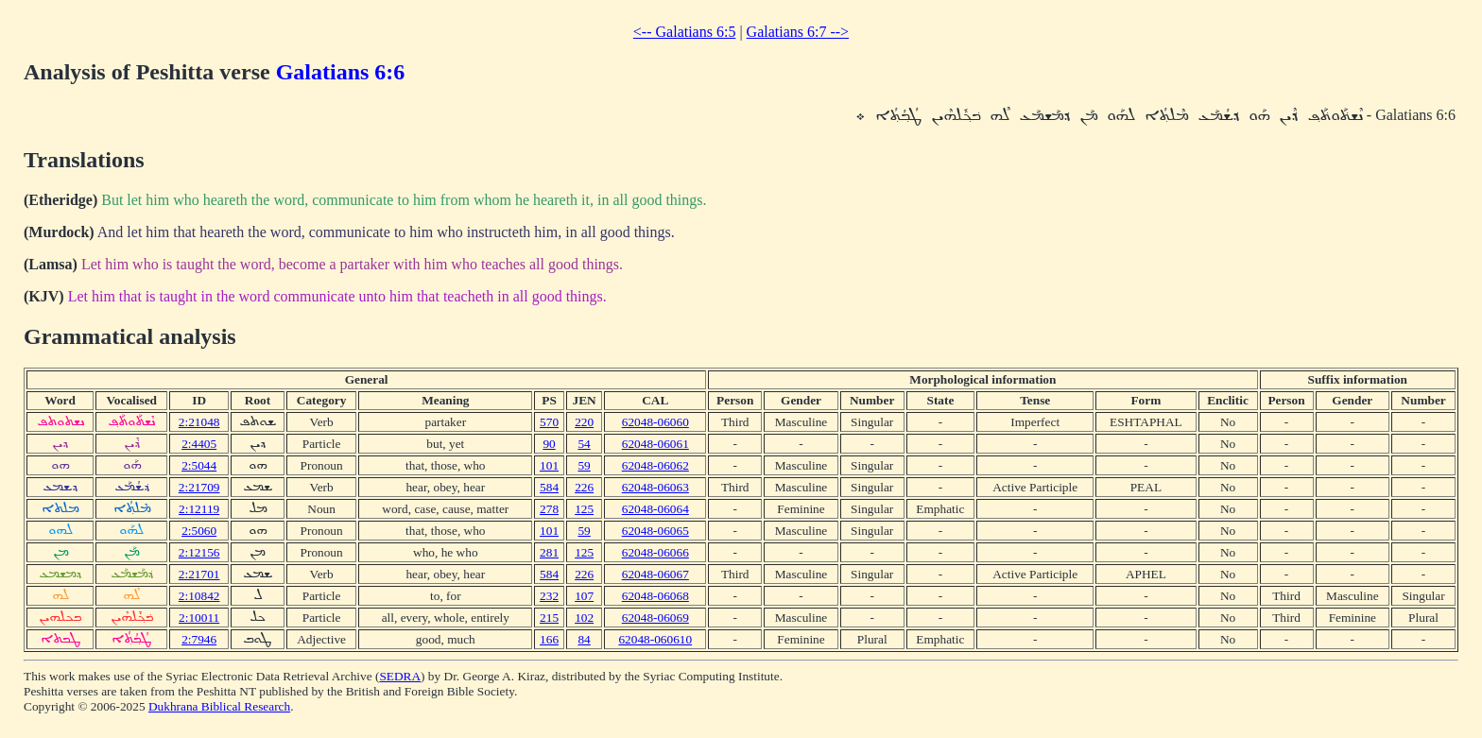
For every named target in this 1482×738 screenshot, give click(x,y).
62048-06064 (655, 509)
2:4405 (198, 444)
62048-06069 (655, 617)
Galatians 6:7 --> (798, 32)
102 (584, 617)
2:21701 (199, 574)
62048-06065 (655, 530)
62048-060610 (655, 639)
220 (584, 422)
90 (549, 444)
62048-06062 (655, 465)
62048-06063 (655, 487)
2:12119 (199, 509)
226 (584, 487)
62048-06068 (655, 596)
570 (549, 422)
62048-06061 (655, 444)
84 (583, 639)
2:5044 (198, 465)
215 (549, 617)
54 (583, 444)
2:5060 (198, 530)
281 (549, 552)
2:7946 (198, 639)
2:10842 (199, 596)
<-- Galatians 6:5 (684, 32)
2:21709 (199, 487)
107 (584, 596)
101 (549, 465)
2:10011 (199, 617)
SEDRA (400, 676)
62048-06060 (655, 422)
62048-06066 (655, 552)
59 (583, 465)
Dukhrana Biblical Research (219, 706)
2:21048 (199, 422)
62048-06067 (655, 574)
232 (549, 596)
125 (584, 509)
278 (549, 509)
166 (549, 639)
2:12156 (199, 552)
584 (549, 487)
